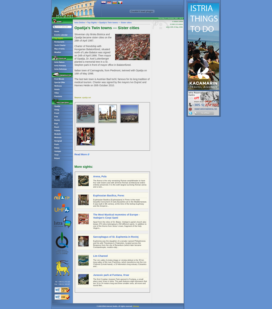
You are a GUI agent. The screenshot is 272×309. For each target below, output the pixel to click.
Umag (56, 110)
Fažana (57, 131)
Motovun (58, 137)
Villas (56, 93)
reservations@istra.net (203, 101)
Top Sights (58, 38)
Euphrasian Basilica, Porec (108, 195)
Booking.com (192, 1)
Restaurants (59, 42)
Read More (80, 154)
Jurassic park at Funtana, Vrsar (111, 275)
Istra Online (79, 23)
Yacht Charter (60, 45)
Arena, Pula (100, 176)
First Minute (59, 79)
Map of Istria (59, 49)
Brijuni (57, 158)
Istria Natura (59, 62)
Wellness (58, 86)
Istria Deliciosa (60, 69)
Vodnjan (57, 151)
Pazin (56, 144)
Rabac (57, 148)
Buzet (56, 127)
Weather (57, 52)
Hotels (57, 89)
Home (56, 31)
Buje (56, 124)
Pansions (58, 96)
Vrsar (56, 155)
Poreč (56, 113)
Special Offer (59, 82)
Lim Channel (100, 256)
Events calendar (61, 35)
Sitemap (136, 306)
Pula (56, 117)
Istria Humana (60, 66)
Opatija (57, 106)
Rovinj (57, 120)
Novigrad (58, 141)
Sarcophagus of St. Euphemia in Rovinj (115, 236)
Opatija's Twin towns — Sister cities (115, 23)
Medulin (57, 134)
